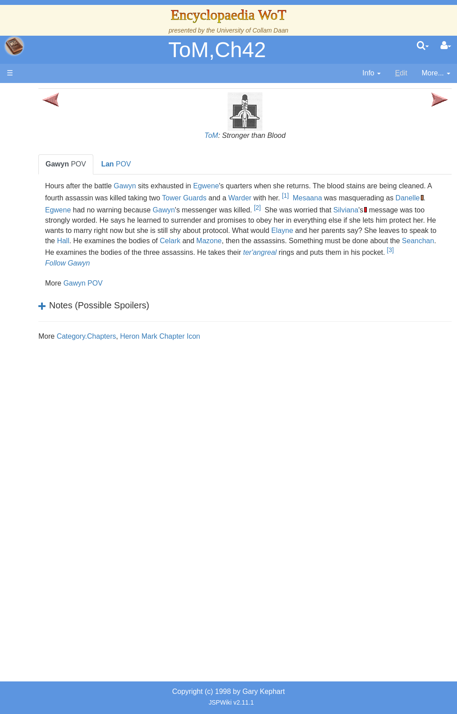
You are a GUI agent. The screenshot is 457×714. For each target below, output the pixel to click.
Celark (197, 250)
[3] (157, 270)
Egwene (272, 186)
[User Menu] (446, 46)
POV (132, 164)
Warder (360, 198)
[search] (423, 46)
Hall (410, 241)
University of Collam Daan (252, 30)
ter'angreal (362, 261)
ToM (244, 135)
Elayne (236, 241)
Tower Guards (305, 198)
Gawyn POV (149, 303)
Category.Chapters (152, 357)
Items (51, 424)
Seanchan (127, 261)
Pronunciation (64, 506)
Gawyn (191, 186)
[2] (426, 207)
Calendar (56, 230)
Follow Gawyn (133, 283)
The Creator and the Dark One (62, 159)
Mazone (236, 250)
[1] (405, 195)
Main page (41, 93)
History (53, 220)
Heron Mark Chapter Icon (226, 357)
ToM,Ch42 (217, 50)
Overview (75, 261)
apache (14, 46)
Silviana (192, 220)
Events (53, 241)
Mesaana (427, 198)
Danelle (195, 210)
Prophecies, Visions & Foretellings (61, 445)
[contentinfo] (371, 73)
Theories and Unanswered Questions (63, 485)
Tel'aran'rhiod (63, 465)
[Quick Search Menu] (423, 46)
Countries (75, 271)
